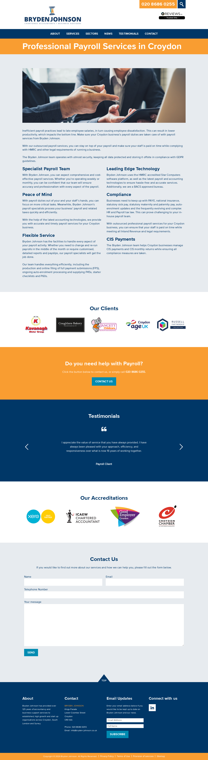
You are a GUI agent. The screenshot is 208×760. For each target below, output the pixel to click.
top (104, 678)
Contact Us (104, 381)
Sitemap (161, 756)
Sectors (92, 33)
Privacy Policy (107, 756)
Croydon (47, 720)
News (108, 33)
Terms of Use (123, 756)
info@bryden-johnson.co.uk (84, 730)
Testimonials (129, 33)
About (55, 33)
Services (72, 33)
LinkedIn (152, 707)
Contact (151, 33)
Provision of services (143, 756)
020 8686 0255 (158, 4)
